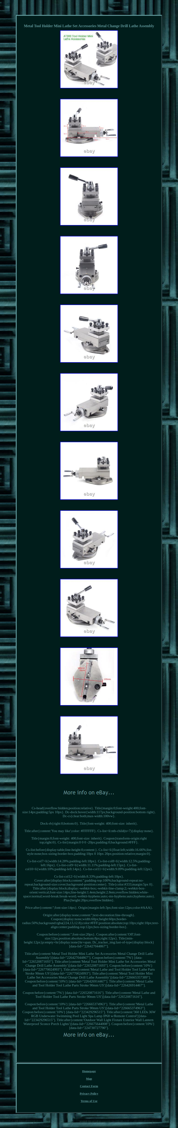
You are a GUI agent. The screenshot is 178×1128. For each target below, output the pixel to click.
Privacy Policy (89, 1093)
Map (89, 1078)
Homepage (89, 1071)
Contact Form (89, 1086)
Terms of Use (89, 1101)
